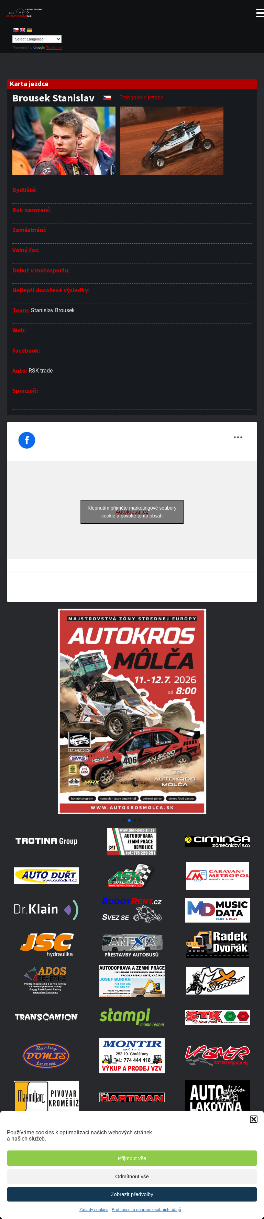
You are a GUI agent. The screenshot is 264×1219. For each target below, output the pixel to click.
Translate (47, 48)
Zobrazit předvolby (132, 1194)
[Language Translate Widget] (37, 39)
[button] (253, 1119)
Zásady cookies (93, 1209)
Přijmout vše (132, 1158)
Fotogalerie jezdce (141, 97)
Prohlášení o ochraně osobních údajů (146, 1209)
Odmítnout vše (132, 1176)
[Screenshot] (132, 812)
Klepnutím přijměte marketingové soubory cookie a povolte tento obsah (132, 512)
